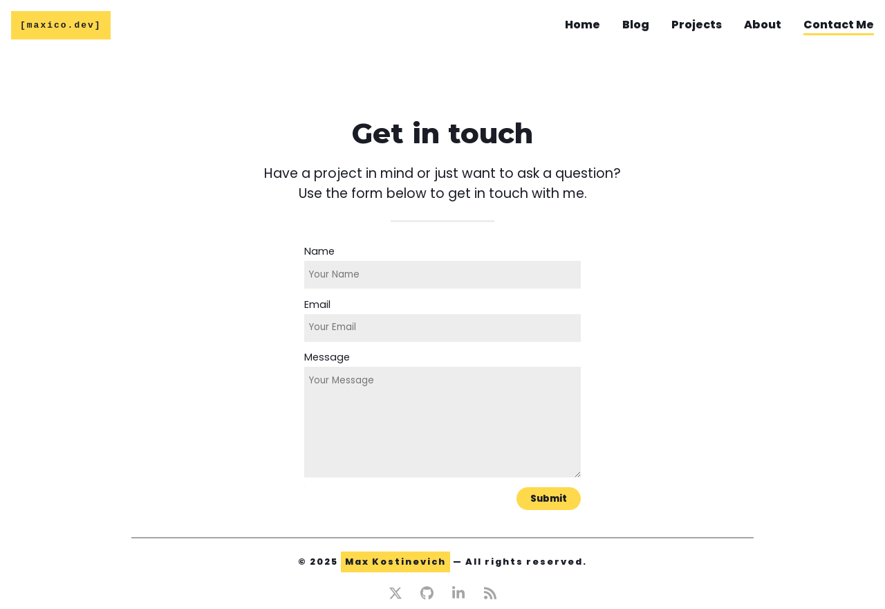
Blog (635, 25)
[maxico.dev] (61, 26)
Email (317, 304)
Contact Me (838, 25)
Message (327, 357)
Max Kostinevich (395, 561)
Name (319, 251)
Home (582, 25)
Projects (696, 25)
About (762, 25)
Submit (548, 498)
